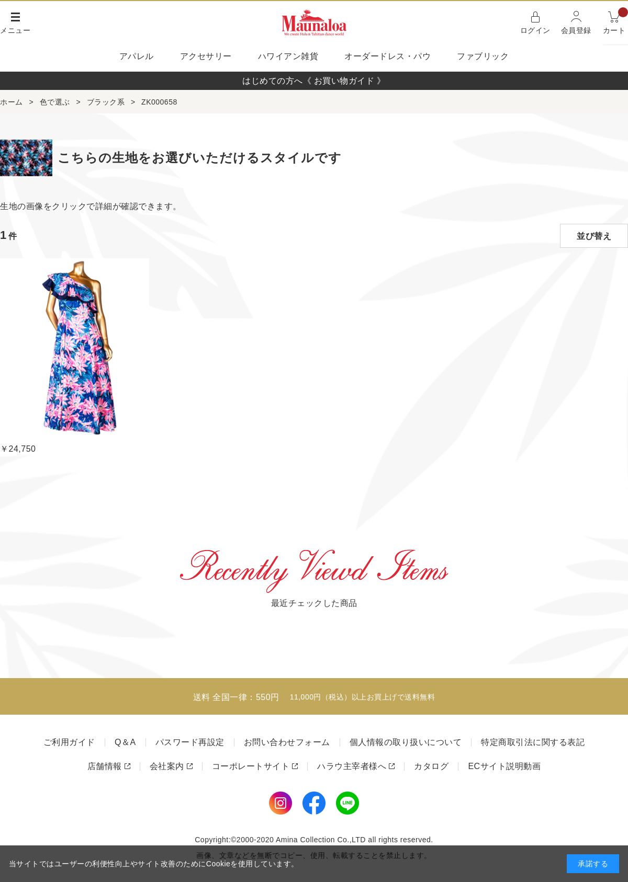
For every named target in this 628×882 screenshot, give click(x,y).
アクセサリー (206, 56)
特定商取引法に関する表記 (533, 742)
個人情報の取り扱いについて (406, 742)
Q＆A (125, 742)
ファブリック (483, 56)
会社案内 (167, 766)
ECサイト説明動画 (504, 766)
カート (616, 22)
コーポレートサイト (251, 766)
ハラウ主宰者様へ (351, 766)
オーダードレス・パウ (387, 56)
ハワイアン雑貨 (288, 56)
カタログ (431, 766)
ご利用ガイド (69, 742)
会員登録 (576, 30)
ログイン (535, 30)
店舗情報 (104, 766)
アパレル (136, 56)
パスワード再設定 (190, 742)
